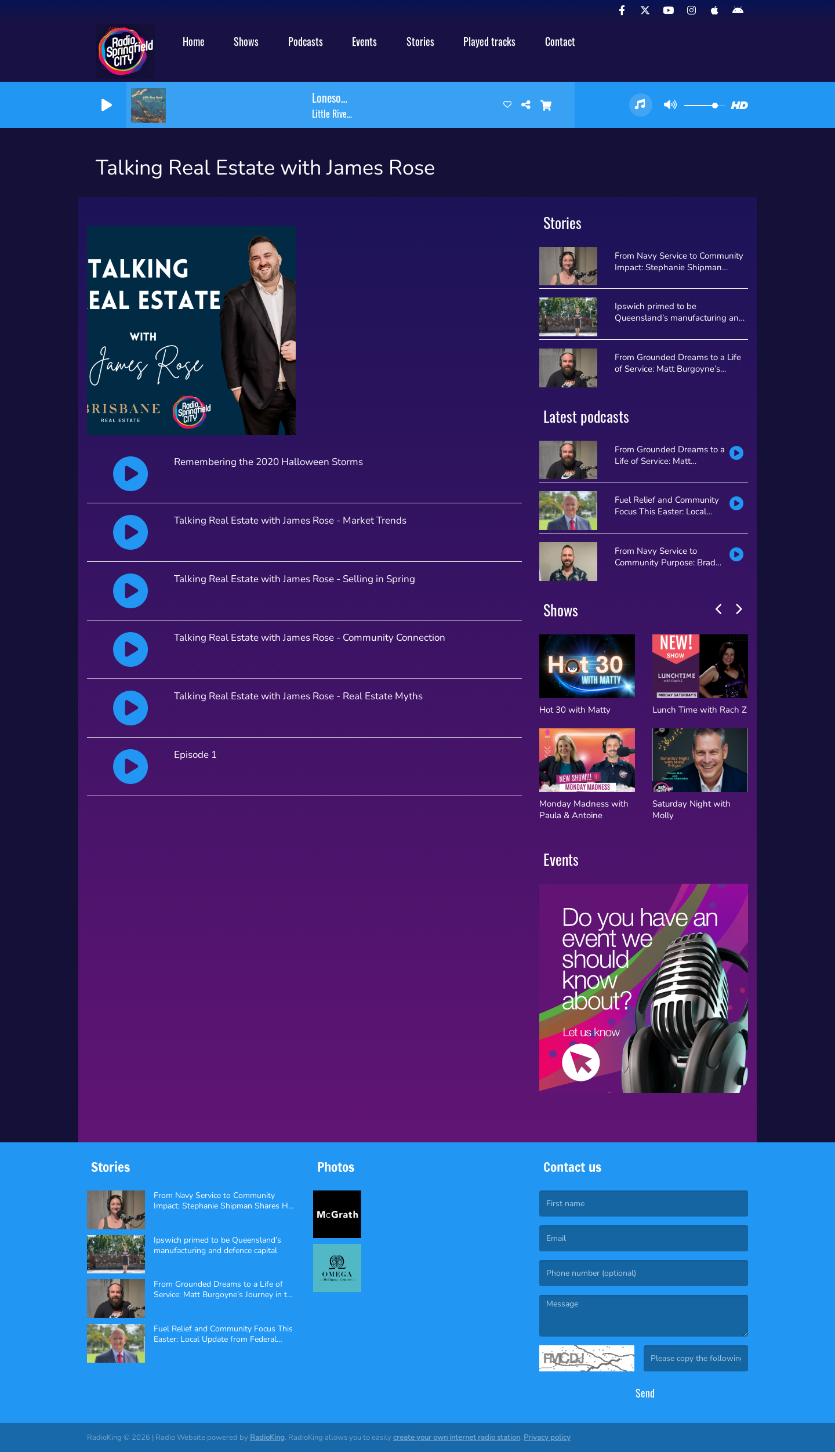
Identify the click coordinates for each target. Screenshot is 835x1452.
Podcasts (305, 41)
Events (364, 41)
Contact (560, 41)
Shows (246, 41)
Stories (420, 41)
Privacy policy (547, 1437)
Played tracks (489, 41)
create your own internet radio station (456, 1437)
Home (194, 41)
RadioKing (267, 1437)
